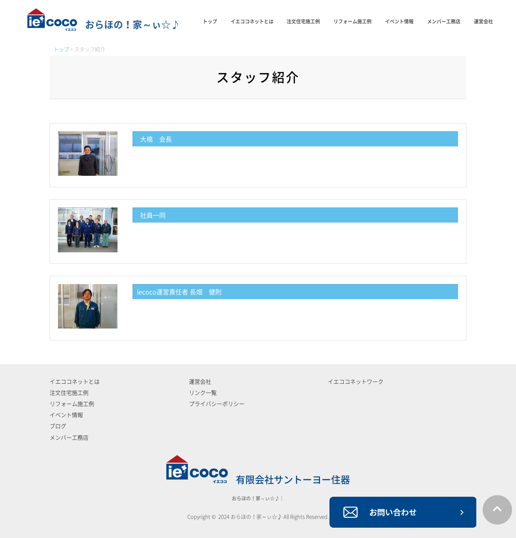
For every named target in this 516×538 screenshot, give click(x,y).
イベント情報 (399, 21)
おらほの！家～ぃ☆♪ (103, 24)
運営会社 (483, 21)
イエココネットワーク (355, 381)
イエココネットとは (252, 21)
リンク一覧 (203, 393)
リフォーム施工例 (352, 21)
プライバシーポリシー (217, 404)
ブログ (58, 426)
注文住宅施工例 (303, 21)
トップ (210, 21)
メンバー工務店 (443, 21)
